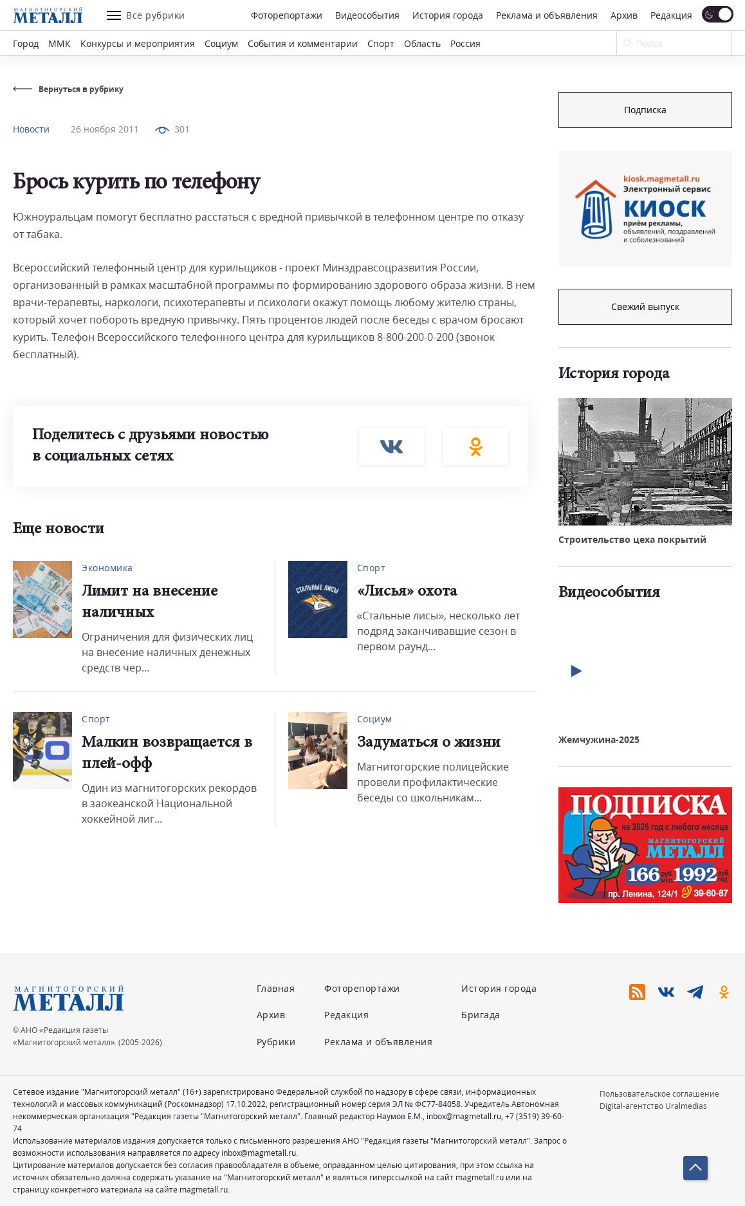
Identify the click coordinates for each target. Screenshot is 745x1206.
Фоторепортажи (286, 15)
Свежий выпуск (645, 306)
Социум (221, 43)
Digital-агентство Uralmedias (653, 1106)
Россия (465, 43)
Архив (624, 15)
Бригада (481, 1015)
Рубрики (276, 1042)
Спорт (380, 43)
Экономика (107, 568)
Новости (31, 129)
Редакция (671, 15)
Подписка (645, 110)
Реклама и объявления (547, 15)
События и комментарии (303, 43)
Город (26, 43)
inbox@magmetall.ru (464, 1116)
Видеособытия (367, 15)
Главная (276, 988)
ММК (59, 43)
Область (422, 43)
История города (447, 15)
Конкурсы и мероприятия (137, 43)
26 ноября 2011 (105, 129)
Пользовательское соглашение (659, 1093)
